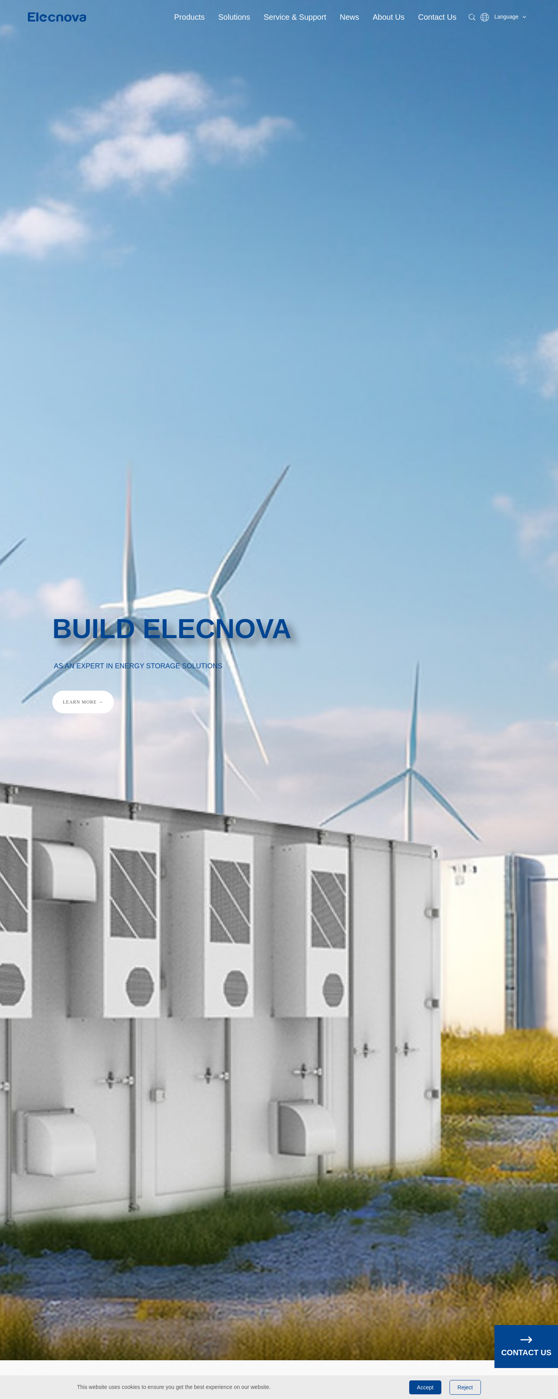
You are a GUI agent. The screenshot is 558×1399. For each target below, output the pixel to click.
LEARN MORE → (83, 701)
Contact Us (437, 17)
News (349, 17)
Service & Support (295, 17)
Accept (425, 1387)
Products (189, 17)
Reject (465, 1387)
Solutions (234, 17)
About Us (389, 17)
